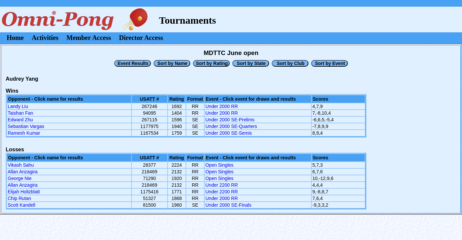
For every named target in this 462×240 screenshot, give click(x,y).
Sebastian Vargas (26, 126)
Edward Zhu (20, 119)
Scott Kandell (21, 205)
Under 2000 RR (221, 106)
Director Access (141, 37)
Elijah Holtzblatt (24, 191)
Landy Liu (18, 106)
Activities (45, 37)
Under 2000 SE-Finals (228, 205)
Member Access (88, 37)
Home (15, 37)
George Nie (20, 178)
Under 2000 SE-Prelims (229, 119)
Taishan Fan (20, 113)
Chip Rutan (19, 198)
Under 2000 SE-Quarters (231, 126)
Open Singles (219, 165)
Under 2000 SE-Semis (228, 133)
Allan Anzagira (23, 171)
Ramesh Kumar (24, 133)
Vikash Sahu (21, 165)
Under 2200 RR (221, 185)
